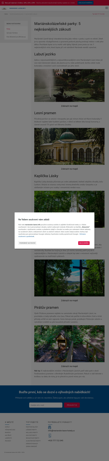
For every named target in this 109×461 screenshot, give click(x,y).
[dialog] (54, 230)
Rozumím (84, 243)
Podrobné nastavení (27, 243)
